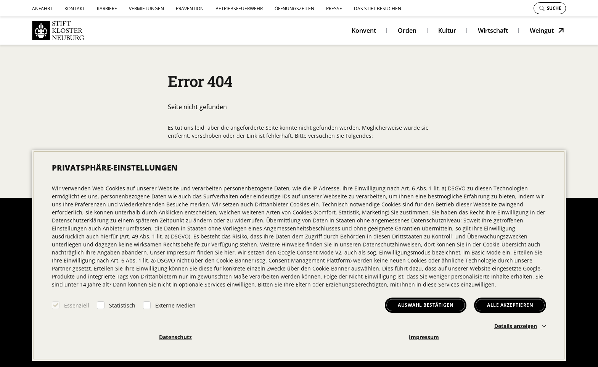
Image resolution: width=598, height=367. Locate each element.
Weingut (542, 30)
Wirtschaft (493, 30)
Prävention (190, 8)
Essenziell (76, 305)
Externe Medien (175, 305)
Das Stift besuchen (377, 8)
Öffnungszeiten (294, 8)
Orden (407, 30)
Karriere (107, 8)
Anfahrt (42, 8)
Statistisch (122, 305)
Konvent (364, 30)
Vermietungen (146, 8)
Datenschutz (175, 337)
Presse (334, 8)
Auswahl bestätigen (425, 305)
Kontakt (74, 8)
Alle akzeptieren (510, 305)
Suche (550, 8)
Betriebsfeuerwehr (239, 8)
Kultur (447, 30)
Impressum (424, 337)
